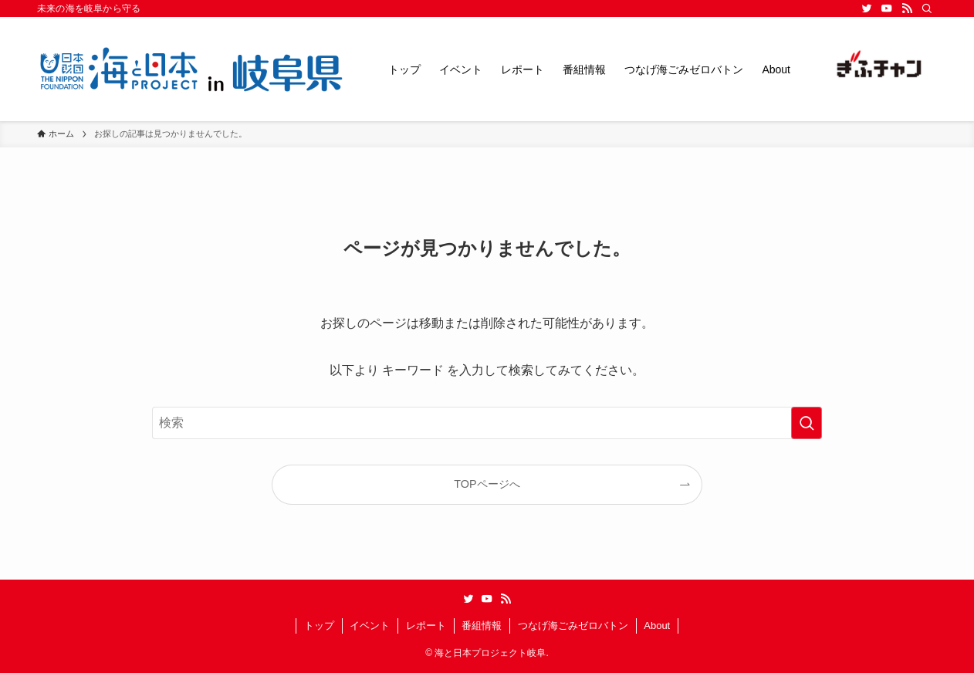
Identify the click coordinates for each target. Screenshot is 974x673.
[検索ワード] (487, 423)
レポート (426, 625)
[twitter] (867, 8)
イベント (370, 625)
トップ (319, 625)
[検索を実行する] (806, 423)
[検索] (927, 8)
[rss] (907, 8)
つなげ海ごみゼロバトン (573, 625)
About (657, 625)
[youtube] (887, 8)
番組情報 (482, 625)
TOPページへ (486, 484)
